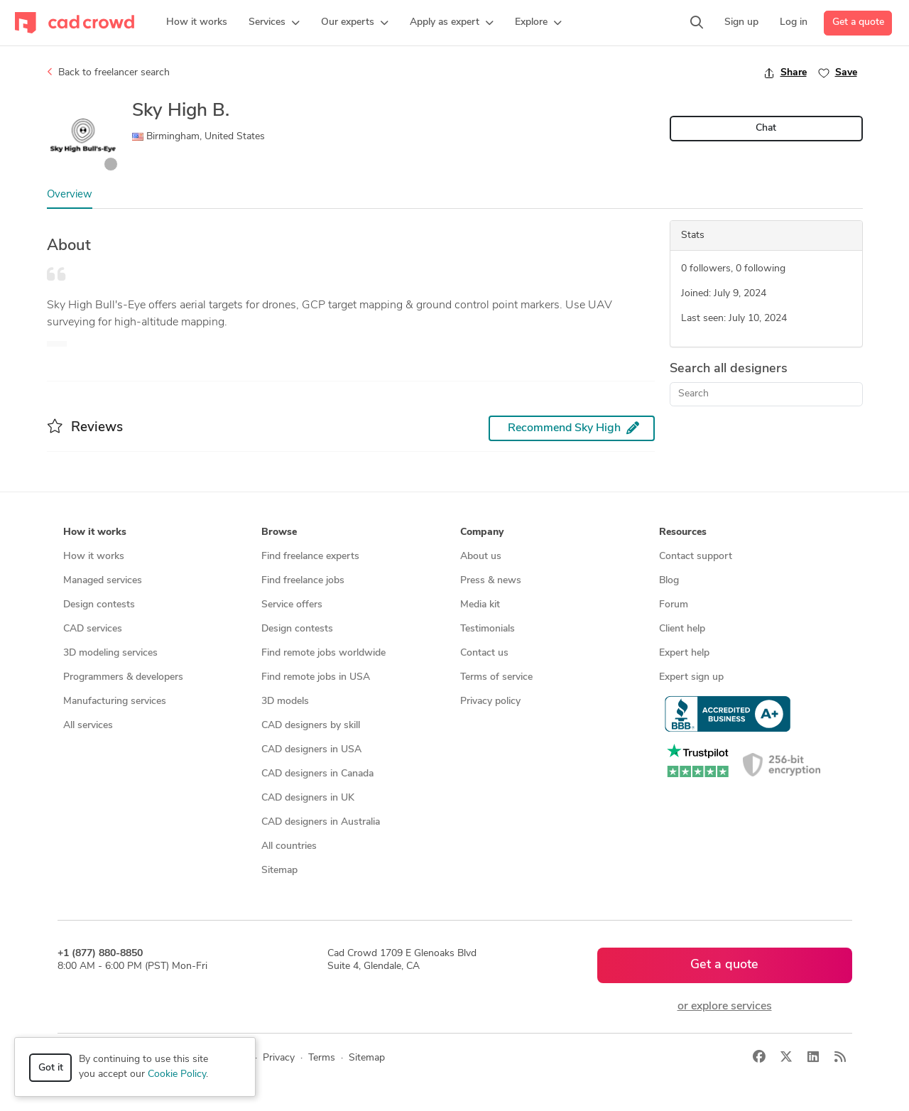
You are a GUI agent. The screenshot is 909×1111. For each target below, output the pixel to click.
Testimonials (487, 629)
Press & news (490, 580)
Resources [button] (683, 532)
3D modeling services (110, 653)
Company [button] (482, 532)
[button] (274, 22)
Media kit (480, 605)
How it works (93, 556)
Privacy (279, 1058)
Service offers (291, 605)
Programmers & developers (123, 677)
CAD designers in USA (311, 749)
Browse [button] (279, 532)
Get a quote (858, 22)
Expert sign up (691, 677)
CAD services (92, 629)
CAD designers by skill (310, 725)
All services (88, 725)
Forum (673, 605)
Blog (669, 580)
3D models (285, 701)
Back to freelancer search (108, 72)
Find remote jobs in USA (315, 677)
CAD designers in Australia (320, 822)
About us (480, 556)
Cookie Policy (177, 1074)
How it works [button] (94, 532)
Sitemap (279, 870)
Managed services (102, 580)
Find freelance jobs (302, 580)
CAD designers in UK (307, 798)
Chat (766, 128)
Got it (50, 1068)
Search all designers (729, 369)
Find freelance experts (310, 556)
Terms (321, 1058)
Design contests (99, 605)
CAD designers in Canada (317, 774)
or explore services (724, 1006)
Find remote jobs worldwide (323, 653)
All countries (289, 846)
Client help (682, 629)
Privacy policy (490, 701)
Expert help (684, 653)
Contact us (484, 653)
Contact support (695, 556)
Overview (69, 195)
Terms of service (496, 677)
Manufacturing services (114, 701)
